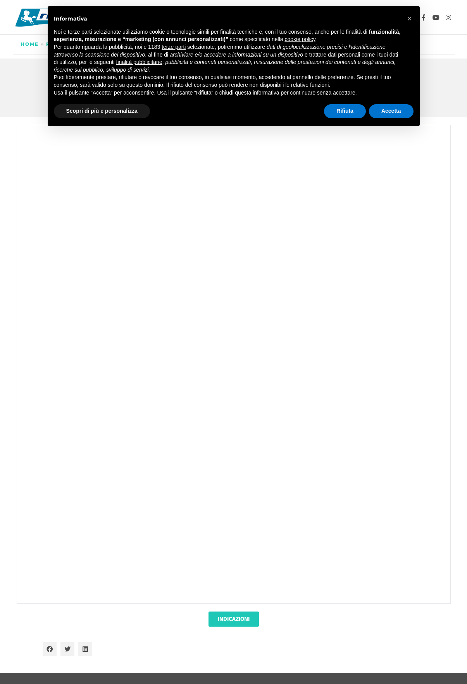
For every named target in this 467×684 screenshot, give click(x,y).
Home (30, 44)
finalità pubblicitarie (139, 62)
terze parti (174, 47)
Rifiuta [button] (344, 111)
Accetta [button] (391, 111)
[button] (50, 649)
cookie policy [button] (299, 39)
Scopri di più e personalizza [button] (102, 111)
